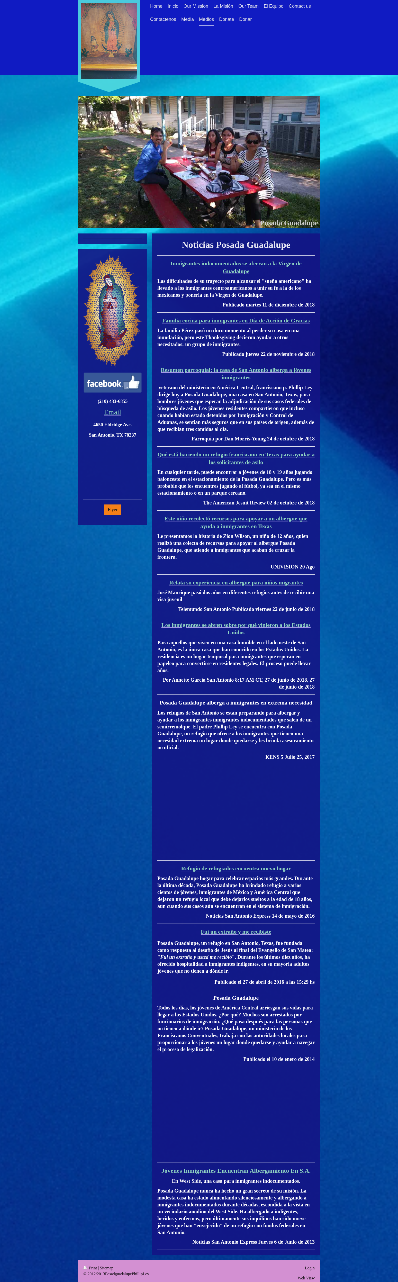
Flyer (112, 509)
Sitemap (106, 1268)
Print (90, 1268)
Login (310, 1268)
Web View (306, 1278)
